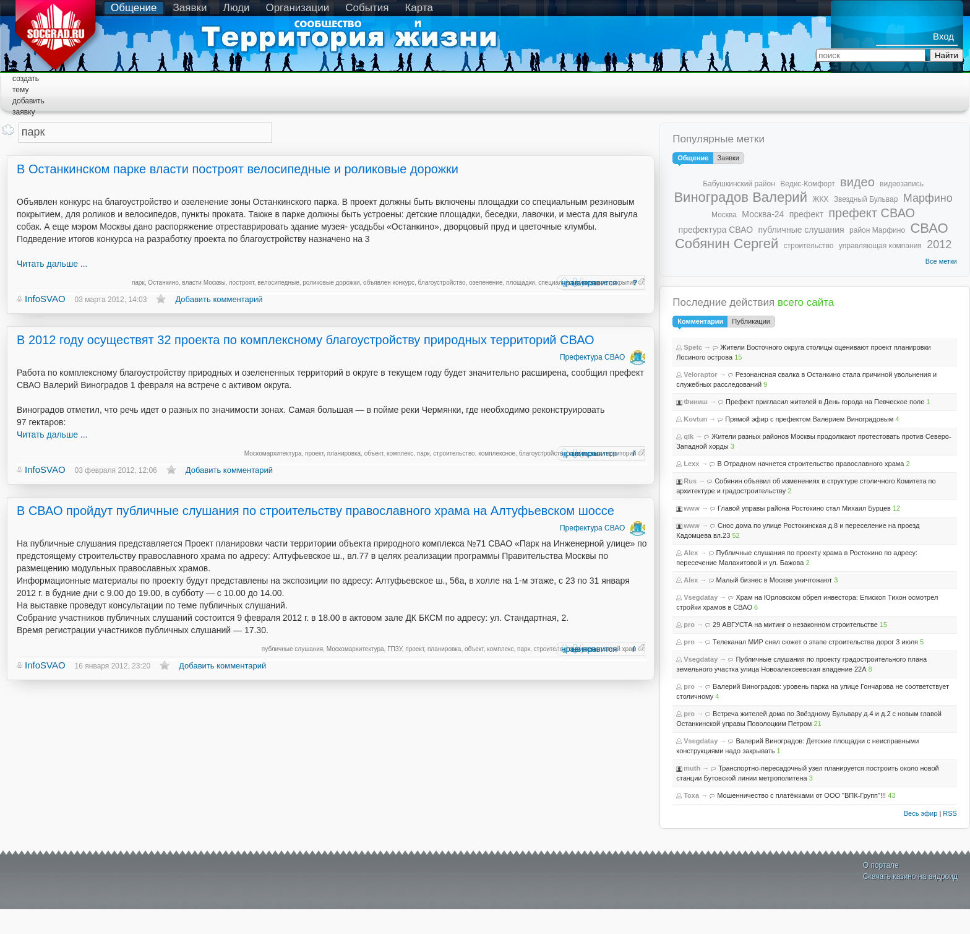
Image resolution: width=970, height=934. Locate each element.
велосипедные (278, 282)
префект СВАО (871, 213)
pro (689, 624)
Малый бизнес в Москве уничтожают (774, 580)
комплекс (400, 453)
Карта (419, 8)
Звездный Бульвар (866, 199)
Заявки (190, 8)
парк (138, 282)
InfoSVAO (45, 298)
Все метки (941, 261)
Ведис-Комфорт (807, 183)
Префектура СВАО (592, 357)
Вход (943, 36)
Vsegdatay (701, 597)
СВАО (929, 228)
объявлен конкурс (388, 282)
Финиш (696, 401)
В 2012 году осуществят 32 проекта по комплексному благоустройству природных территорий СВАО (305, 340)
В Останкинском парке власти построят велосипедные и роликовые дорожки (237, 169)
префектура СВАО (716, 230)
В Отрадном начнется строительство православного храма (810, 463)
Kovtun (695, 419)
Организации (297, 8)
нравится (564, 282)
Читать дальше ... (52, 264)
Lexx (691, 463)
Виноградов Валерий (740, 197)
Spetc (693, 347)
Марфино (928, 198)
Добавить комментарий (218, 299)
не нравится (594, 282)
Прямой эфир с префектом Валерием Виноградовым (809, 419)
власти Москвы (203, 282)
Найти (946, 55)
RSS (950, 813)
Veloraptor (700, 374)
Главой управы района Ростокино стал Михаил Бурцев (804, 508)
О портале (881, 865)
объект (374, 453)
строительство (453, 453)
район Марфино (877, 230)
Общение (134, 8)
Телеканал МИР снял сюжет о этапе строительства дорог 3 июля (815, 642)
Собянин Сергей (726, 243)
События (366, 8)
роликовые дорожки (331, 282)
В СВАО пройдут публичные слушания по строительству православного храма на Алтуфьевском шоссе (315, 510)
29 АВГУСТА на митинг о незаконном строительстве (795, 624)
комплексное (496, 453)
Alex (691, 552)
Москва (724, 214)
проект (314, 453)
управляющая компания (880, 245)
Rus (690, 481)
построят (241, 282)
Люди (236, 8)
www (692, 508)
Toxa (691, 795)
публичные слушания (292, 649)
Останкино (163, 282)
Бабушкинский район (739, 183)
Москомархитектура (273, 453)
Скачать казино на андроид (910, 876)
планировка (344, 453)
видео (857, 182)
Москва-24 (763, 214)
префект (806, 214)
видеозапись (902, 183)
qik (688, 436)
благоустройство (442, 282)
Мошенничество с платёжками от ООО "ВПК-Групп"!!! (801, 795)
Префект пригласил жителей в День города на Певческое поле (825, 401)
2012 (939, 244)
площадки (520, 282)
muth (692, 768)
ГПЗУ (394, 649)
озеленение (485, 282)
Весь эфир (921, 813)
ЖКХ (820, 199)
